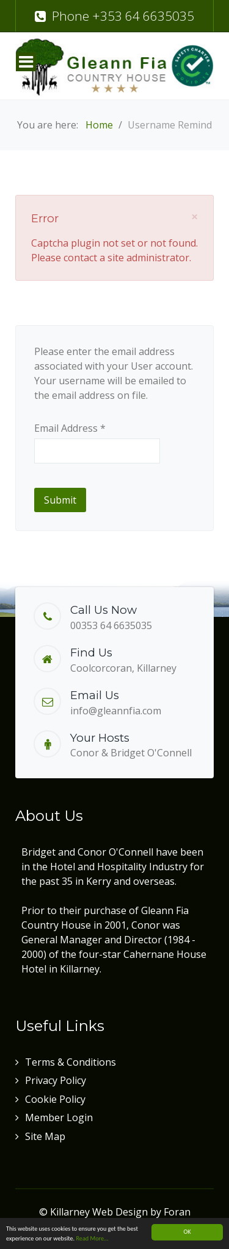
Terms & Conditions (70, 1062)
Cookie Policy (55, 1099)
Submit (60, 500)
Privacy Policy (55, 1080)
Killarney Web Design (99, 1212)
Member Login (59, 1117)
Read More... (92, 1239)
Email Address (70, 428)
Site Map (45, 1136)
